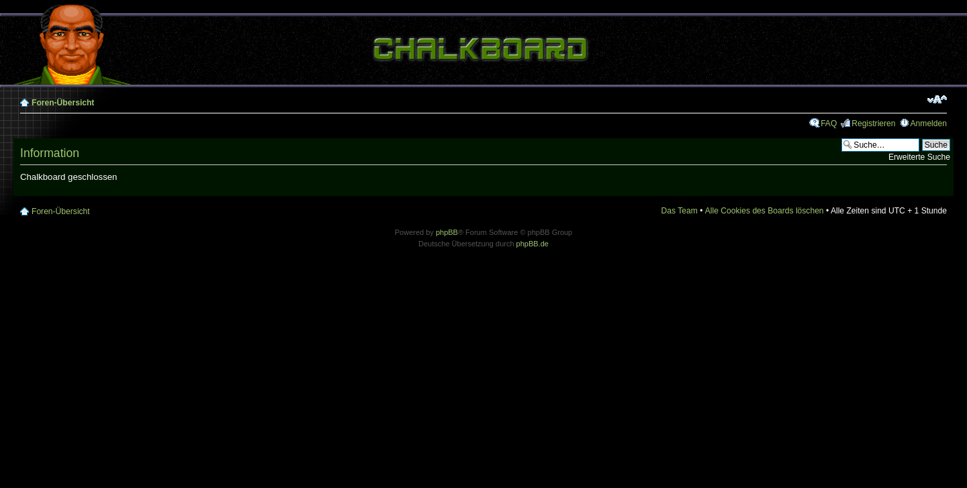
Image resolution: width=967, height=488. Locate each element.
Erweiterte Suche (919, 157)
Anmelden (929, 123)
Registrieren (873, 123)
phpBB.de (532, 244)
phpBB (447, 232)
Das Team (679, 210)
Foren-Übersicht (63, 102)
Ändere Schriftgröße (937, 99)
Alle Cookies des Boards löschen (764, 210)
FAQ (829, 123)
